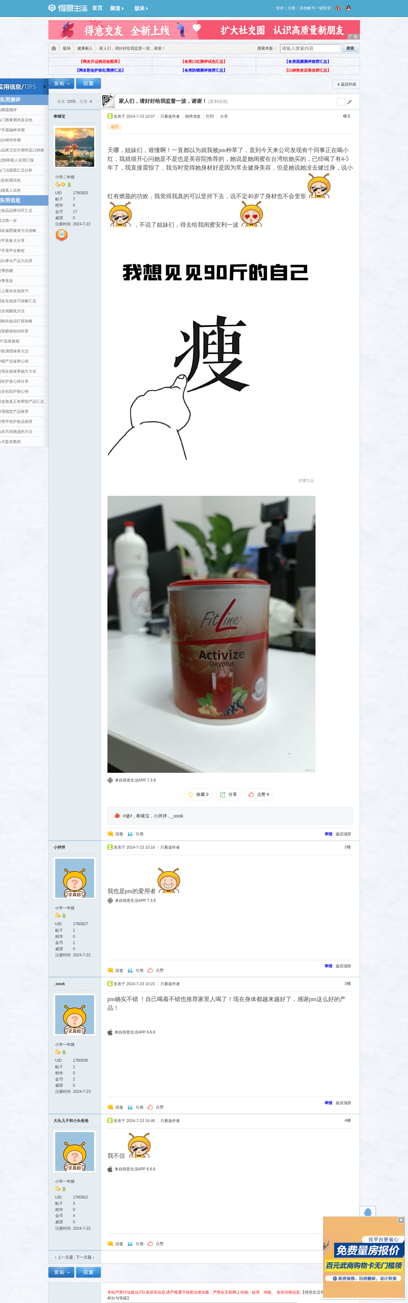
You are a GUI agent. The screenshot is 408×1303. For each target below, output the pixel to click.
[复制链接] (218, 101)
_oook (177, 816)
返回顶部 (343, 834)
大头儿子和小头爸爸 (71, 1120)
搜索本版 (265, 48)
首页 (97, 8)
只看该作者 (170, 116)
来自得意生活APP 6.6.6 (135, 1032)
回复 (119, 834)
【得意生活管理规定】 (320, 1292)
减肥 (114, 127)
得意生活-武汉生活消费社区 (52, 48)
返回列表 (348, 84)
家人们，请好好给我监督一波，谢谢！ (163, 101)
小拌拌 (160, 816)
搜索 (350, 48)
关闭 (401, 1220)
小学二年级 (65, 177)
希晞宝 (59, 116)
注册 (291, 8)
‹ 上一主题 (64, 1257)
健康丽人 (85, 48)
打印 (210, 116)
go (349, 102)
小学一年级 (65, 908)
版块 (141, 8)
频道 (117, 8)
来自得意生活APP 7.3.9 (135, 780)
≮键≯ (127, 816)
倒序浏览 (193, 116)
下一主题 (85, 1257)
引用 (139, 834)
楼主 (347, 116)
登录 (280, 8)
